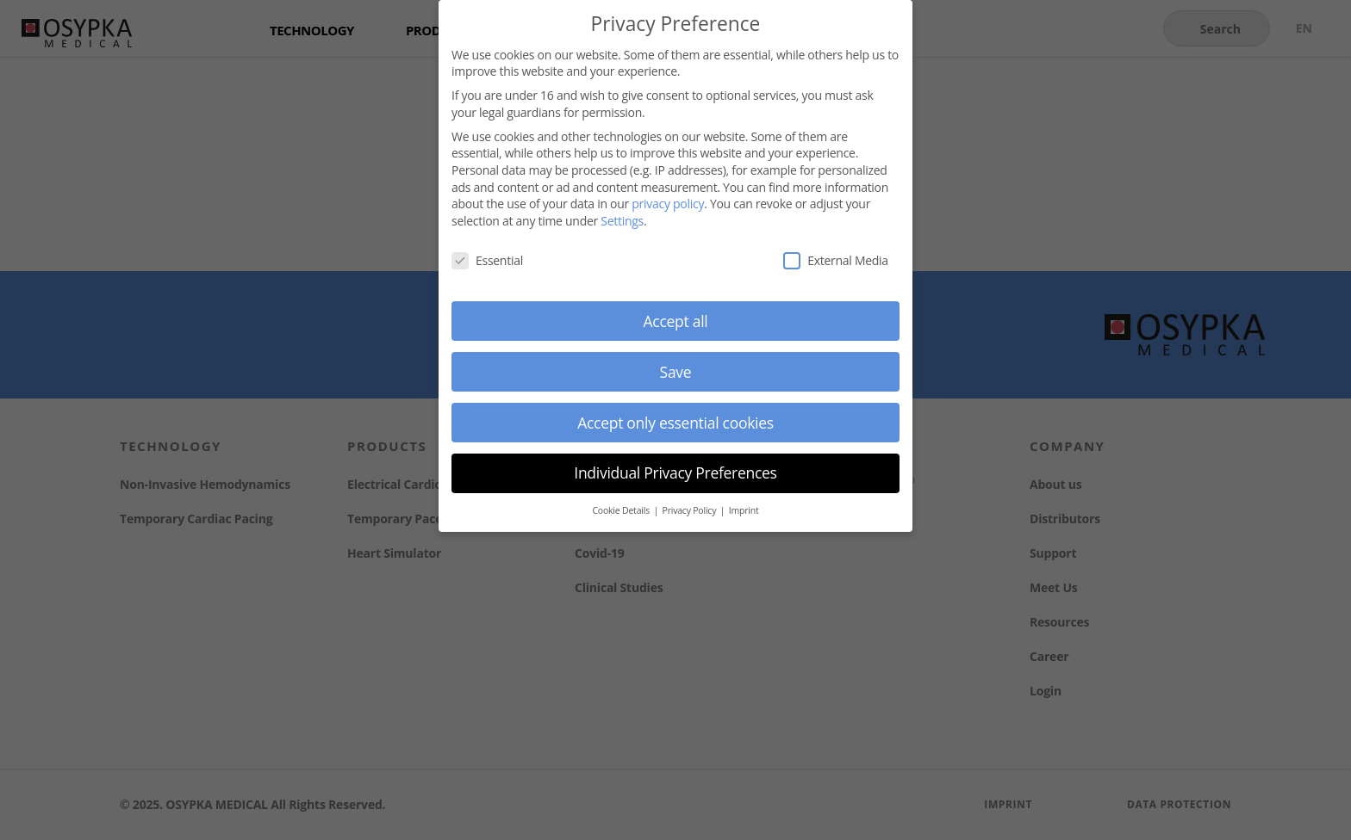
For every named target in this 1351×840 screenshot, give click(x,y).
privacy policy (668, 202)
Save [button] (676, 369)
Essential (487, 258)
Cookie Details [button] (621, 509)
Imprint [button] (744, 509)
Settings (622, 218)
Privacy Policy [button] (691, 509)
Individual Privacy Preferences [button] (675, 470)
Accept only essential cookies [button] (675, 420)
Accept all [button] (676, 318)
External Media (835, 258)
